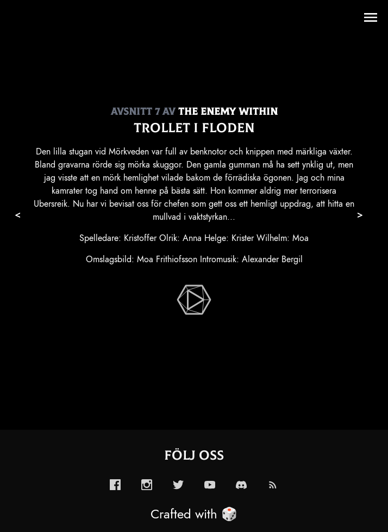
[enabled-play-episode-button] (194, 299)
